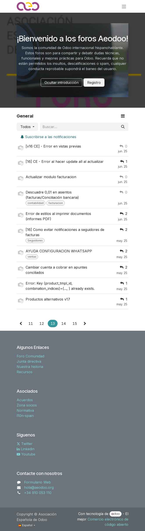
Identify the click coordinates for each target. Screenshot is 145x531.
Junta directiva (29, 361)
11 (30, 323)
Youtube (26, 454)
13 (53, 323)
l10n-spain (25, 415)
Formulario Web (37, 482)
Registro (94, 82)
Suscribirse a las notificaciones (48, 137)
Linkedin (25, 449)
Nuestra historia (30, 366)
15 (74, 323)
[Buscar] (122, 127)
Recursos (24, 372)
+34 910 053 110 (37, 493)
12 (41, 323)
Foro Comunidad (30, 356)
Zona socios (27, 405)
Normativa (25, 410)
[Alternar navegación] (124, 6)
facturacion (55, 203)
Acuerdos (25, 400)
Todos (26, 127)
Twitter (25, 443)
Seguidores (35, 240)
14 (63, 323)
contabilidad (36, 203)
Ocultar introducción (61, 82)
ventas (32, 256)
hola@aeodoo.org (39, 487)
